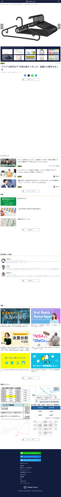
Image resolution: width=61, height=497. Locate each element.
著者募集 (22, 476)
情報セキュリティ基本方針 (26, 467)
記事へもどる (31, 79)
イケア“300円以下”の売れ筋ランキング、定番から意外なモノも (21, 4)
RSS (21, 479)
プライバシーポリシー (25, 470)
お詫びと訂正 (23, 481)
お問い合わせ (23, 474)
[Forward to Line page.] (30, 453)
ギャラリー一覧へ (30, 439)
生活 (7, 4)
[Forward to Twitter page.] (30, 460)
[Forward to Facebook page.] (30, 456)
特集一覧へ (30, 229)
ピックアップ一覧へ (30, 191)
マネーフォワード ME (24, 483)
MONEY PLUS (3, 4)
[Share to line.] (32, 75)
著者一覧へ (30, 280)
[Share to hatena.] (36, 75)
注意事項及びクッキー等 (25, 472)
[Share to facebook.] (25, 75)
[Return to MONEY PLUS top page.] (30, 1)
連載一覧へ (30, 378)
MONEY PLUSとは (24, 463)
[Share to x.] (29, 75)
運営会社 (22, 465)
